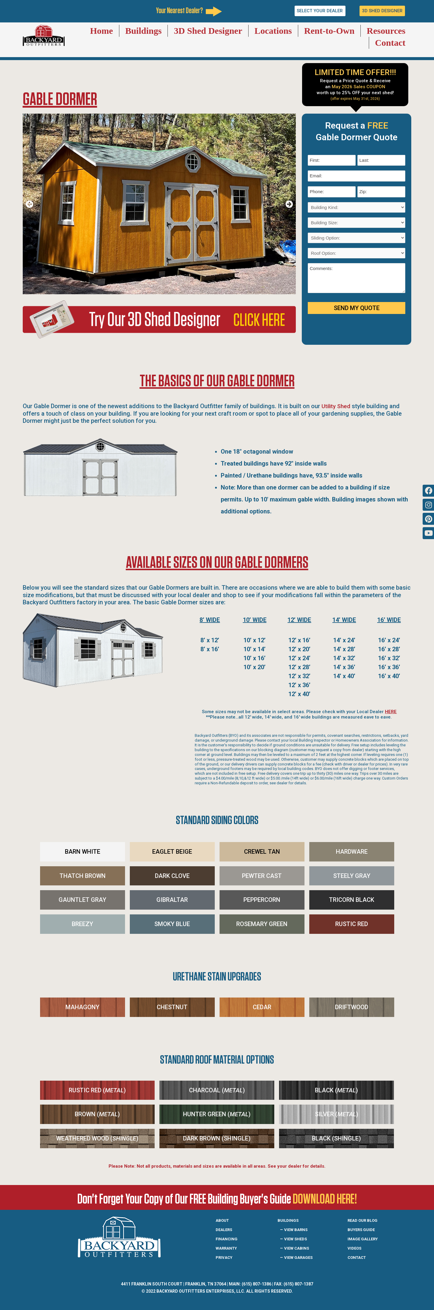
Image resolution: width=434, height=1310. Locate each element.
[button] (29, 204)
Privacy (225, 1257)
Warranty (229, 1247)
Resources (386, 31)
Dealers (226, 1229)
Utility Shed (337, 406)
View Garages (301, 1257)
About (223, 1220)
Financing (228, 1238)
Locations (273, 31)
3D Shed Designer (208, 31)
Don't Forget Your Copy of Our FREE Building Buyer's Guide (217, 1198)
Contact (390, 43)
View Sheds (297, 1238)
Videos (356, 1247)
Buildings (143, 31)
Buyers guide (364, 1229)
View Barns (298, 1229)
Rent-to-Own (329, 31)
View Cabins (298, 1247)
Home (101, 31)
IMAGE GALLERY (366, 1238)
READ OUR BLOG (365, 1220)
